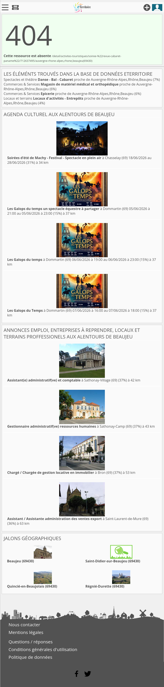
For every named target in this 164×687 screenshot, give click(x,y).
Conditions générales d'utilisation (43, 649)
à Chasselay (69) (67, 157)
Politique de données (30, 657)
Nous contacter (24, 625)
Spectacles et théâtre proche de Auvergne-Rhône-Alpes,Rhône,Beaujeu (78, 79)
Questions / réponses (31, 642)
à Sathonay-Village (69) (62, 380)
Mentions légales (26, 632)
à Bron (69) (59, 472)
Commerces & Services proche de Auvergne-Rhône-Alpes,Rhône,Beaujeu (69, 93)
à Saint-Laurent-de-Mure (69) (77, 518)
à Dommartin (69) (67, 208)
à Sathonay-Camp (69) (69, 426)
